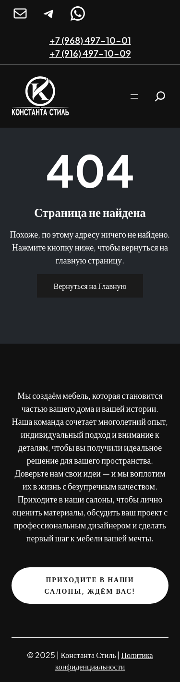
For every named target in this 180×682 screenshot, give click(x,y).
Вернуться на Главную (90, 286)
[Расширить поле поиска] (160, 96)
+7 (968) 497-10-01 (90, 40)
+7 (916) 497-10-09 (90, 53)
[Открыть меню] (134, 96)
